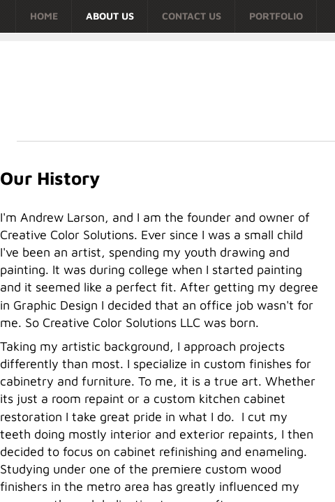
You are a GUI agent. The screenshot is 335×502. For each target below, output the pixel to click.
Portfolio (276, 16)
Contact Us (191, 16)
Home (44, 16)
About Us (110, 16)
